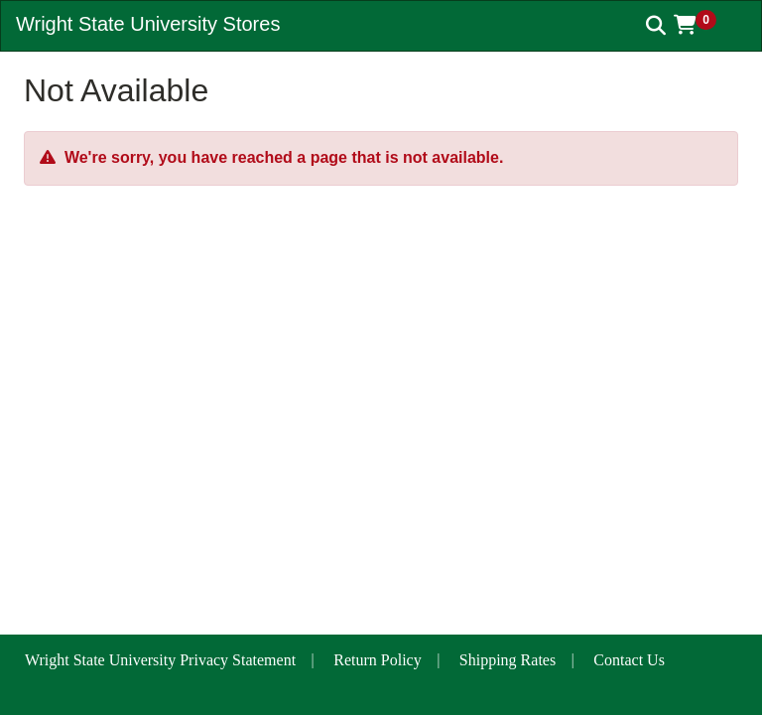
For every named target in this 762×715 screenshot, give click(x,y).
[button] (702, 25)
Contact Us (629, 659)
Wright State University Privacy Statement (160, 659)
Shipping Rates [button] (507, 659)
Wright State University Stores (148, 24)
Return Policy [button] (377, 659)
